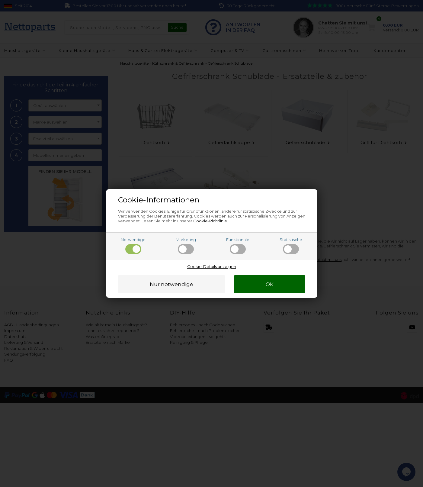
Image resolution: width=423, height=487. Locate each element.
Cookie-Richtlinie (210, 220)
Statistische (291, 245)
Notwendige (133, 245)
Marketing (186, 245)
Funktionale (237, 245)
